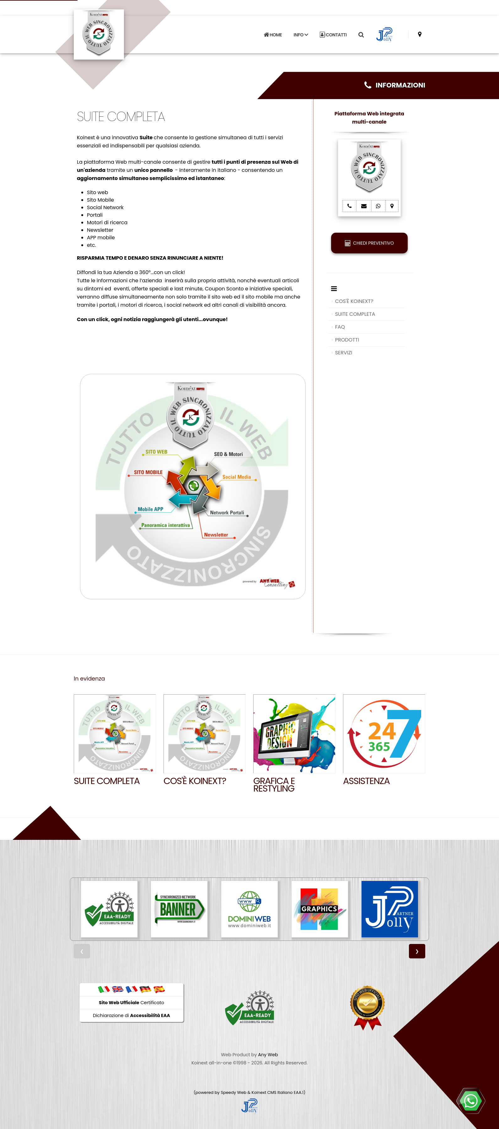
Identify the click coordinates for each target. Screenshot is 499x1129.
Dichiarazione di (131, 1015)
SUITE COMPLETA (355, 314)
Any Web (268, 1055)
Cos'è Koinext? (195, 781)
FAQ (340, 327)
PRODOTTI (347, 339)
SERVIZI (343, 352)
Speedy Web (233, 1092)
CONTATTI (333, 35)
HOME (273, 35)
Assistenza (366, 781)
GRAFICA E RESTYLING (274, 785)
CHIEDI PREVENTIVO (369, 243)
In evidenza (89, 678)
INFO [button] (301, 34)
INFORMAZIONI (394, 85)
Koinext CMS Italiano (273, 1092)
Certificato (131, 1002)
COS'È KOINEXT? (354, 301)
